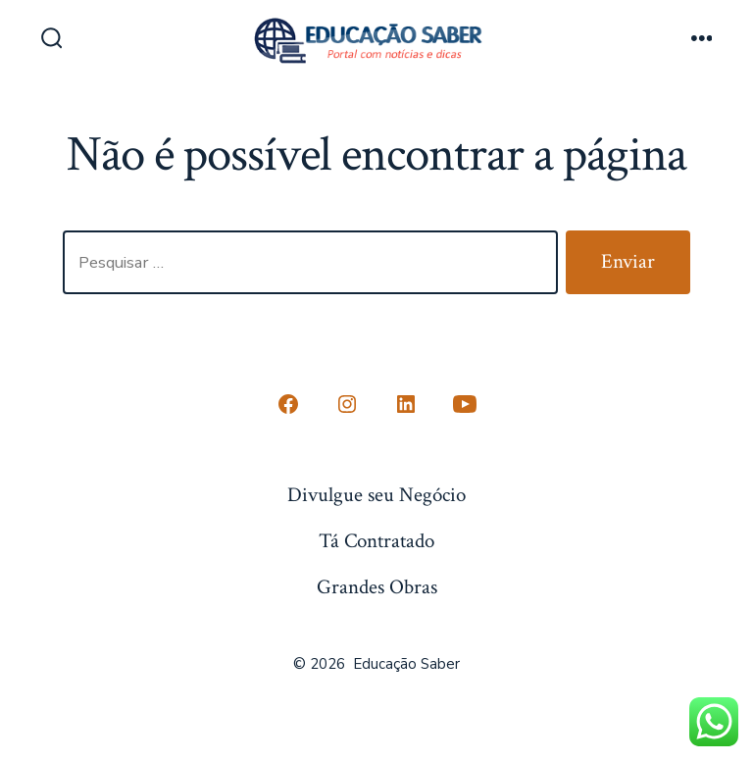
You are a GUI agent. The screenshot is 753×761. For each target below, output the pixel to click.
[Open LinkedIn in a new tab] (405, 404)
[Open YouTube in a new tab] (464, 404)
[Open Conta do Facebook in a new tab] (288, 404)
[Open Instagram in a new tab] (347, 404)
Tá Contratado (376, 541)
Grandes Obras (377, 587)
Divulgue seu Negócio (376, 495)
